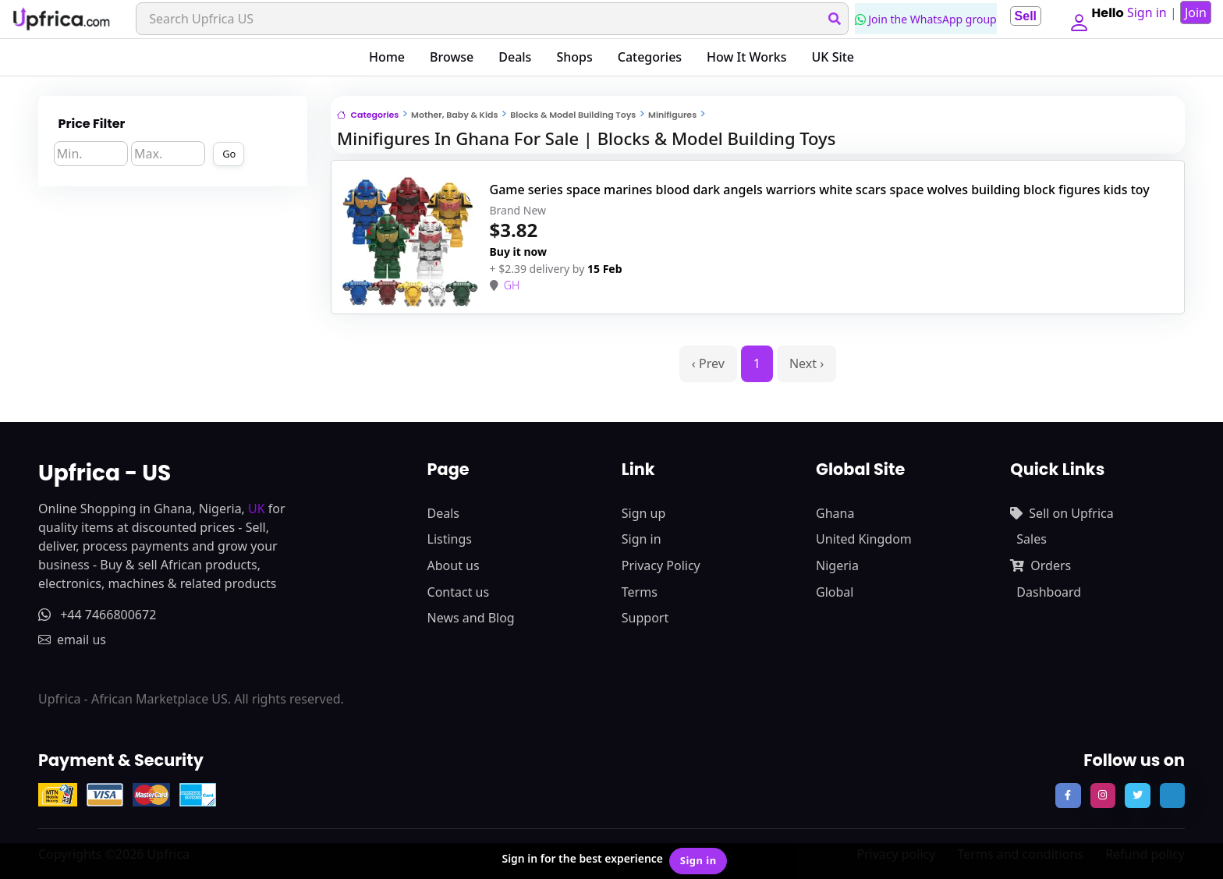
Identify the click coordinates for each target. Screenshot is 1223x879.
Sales (1031, 539)
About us (453, 565)
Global (834, 592)
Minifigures (672, 114)
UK (256, 508)
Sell (1020, 16)
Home (387, 57)
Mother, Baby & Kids (454, 114)
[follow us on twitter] (1137, 795)
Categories (650, 57)
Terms (640, 592)
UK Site (833, 57)
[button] (1076, 18)
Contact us (458, 592)
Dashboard (1048, 592)
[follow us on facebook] (1067, 795)
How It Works (746, 57)
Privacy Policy (661, 565)
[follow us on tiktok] (1172, 795)
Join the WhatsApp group (921, 19)
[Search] (490, 18)
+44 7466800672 (97, 614)
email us (72, 639)
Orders (1040, 565)
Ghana (835, 513)
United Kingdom (864, 539)
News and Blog (471, 617)
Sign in (641, 539)
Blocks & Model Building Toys (573, 114)
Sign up (644, 513)
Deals (514, 57)
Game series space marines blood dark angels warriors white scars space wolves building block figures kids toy (820, 189)
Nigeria (837, 565)
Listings (449, 539)
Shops (574, 57)
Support (645, 617)
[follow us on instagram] (1102, 795)
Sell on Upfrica (1061, 513)
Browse (451, 57)
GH (511, 285)
